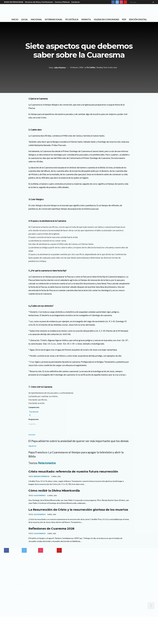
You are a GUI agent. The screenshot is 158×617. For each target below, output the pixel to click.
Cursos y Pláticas (62, 2)
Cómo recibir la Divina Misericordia (54, 490)
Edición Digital (138, 19)
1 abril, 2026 (51, 533)
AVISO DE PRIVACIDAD (13, 2)
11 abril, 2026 (52, 495)
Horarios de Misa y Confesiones (39, 2)
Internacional (53, 19)
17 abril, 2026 (56, 476)
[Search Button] (152, 2)
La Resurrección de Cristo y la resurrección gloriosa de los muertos (78, 509)
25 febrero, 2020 (76, 68)
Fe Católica (71, 19)
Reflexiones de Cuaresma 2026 (51, 528)
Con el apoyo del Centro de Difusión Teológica (23, 612)
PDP (124, 19)
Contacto (75, 2)
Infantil (86, 19)
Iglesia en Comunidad (106, 19)
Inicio (14, 19)
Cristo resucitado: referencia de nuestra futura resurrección (73, 471)
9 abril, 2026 (51, 514)
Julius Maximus (60, 68)
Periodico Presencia (41, 476)
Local (24, 19)
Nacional (36, 19)
